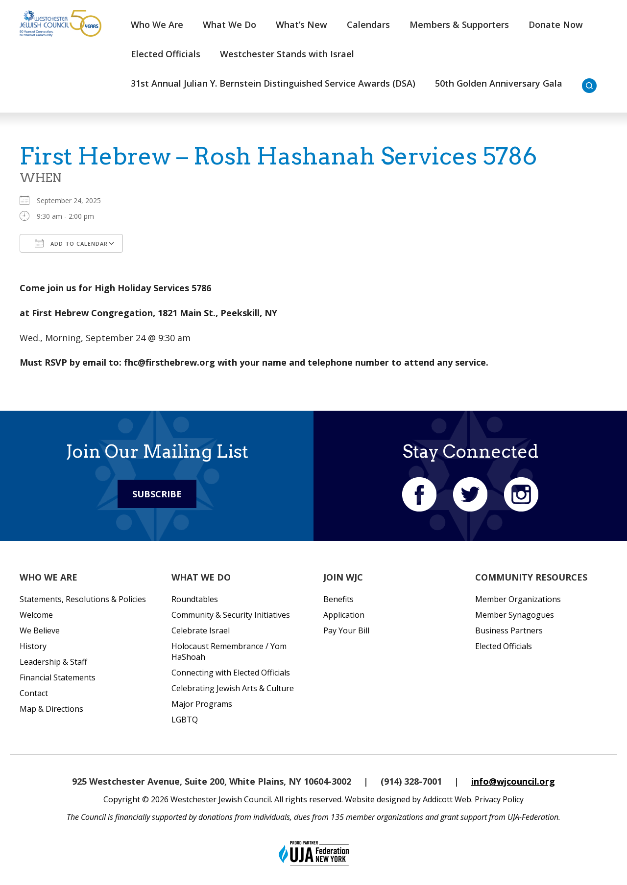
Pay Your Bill (346, 630)
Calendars (368, 24)
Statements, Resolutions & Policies (83, 599)
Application (343, 614)
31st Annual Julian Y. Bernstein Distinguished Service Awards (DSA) (273, 83)
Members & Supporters (459, 24)
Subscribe (157, 494)
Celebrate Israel (200, 630)
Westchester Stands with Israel (287, 54)
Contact (34, 693)
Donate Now (556, 24)
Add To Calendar (71, 243)
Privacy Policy (499, 799)
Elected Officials (165, 54)
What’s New (301, 24)
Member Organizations (518, 599)
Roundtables (194, 599)
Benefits (338, 599)
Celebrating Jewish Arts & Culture (232, 688)
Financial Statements (58, 677)
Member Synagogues (514, 614)
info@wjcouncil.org (513, 781)
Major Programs (201, 704)
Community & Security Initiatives (230, 614)
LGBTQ (184, 719)
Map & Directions (51, 708)
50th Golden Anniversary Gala (498, 83)
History (33, 646)
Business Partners (509, 630)
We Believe (40, 630)
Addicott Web (447, 799)
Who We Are (157, 24)
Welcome (36, 614)
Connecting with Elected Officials (230, 672)
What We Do (229, 24)
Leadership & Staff (53, 661)
